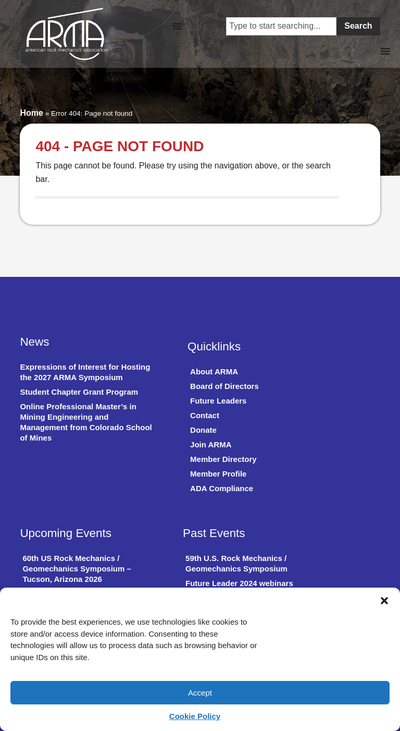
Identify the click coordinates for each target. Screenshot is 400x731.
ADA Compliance (221, 488)
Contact (204, 415)
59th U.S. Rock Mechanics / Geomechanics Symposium (236, 563)
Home (31, 112)
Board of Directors (224, 386)
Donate (203, 429)
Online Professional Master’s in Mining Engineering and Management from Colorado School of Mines (86, 422)
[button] (384, 600)
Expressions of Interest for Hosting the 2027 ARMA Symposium (85, 372)
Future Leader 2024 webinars (239, 583)
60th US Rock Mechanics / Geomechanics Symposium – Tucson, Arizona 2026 (76, 568)
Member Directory (223, 459)
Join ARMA (210, 444)
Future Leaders (218, 400)
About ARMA (214, 371)
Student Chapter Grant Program (79, 391)
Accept (200, 692)
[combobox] (281, 26)
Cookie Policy (194, 716)
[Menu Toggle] (177, 26)
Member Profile (218, 473)
